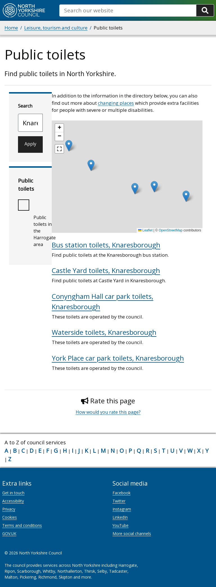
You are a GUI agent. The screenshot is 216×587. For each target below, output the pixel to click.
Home (11, 27)
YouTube (120, 525)
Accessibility (13, 501)
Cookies (9, 517)
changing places (116, 103)
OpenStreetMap (171, 230)
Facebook (121, 492)
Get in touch (13, 492)
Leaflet (145, 230)
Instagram (121, 509)
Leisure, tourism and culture (55, 27)
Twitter (118, 501)
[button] (154, 186)
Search (25, 106)
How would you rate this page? (108, 412)
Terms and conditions (22, 525)
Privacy (8, 509)
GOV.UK (9, 533)
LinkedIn (120, 517)
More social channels (131, 533)
